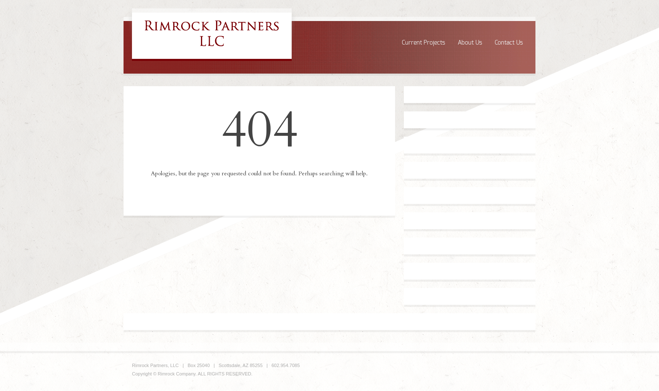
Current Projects (423, 43)
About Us (470, 43)
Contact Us (509, 43)
